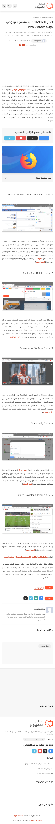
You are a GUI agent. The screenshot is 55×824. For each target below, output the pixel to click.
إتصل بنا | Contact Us (44, 768)
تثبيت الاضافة (40, 262)
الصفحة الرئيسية (47, 17)
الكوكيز (39, 258)
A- (20, 45)
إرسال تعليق (45, 646)
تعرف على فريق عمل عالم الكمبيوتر (39, 763)
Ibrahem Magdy (36, 820)
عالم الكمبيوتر (19, 815)
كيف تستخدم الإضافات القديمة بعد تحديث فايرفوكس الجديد (26, 557)
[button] (41, 598)
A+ (23, 45)
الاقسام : (50, 739)
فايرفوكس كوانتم (19, 89)
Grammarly (23, 470)
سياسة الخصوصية (45, 773)
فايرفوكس (35, 17)
